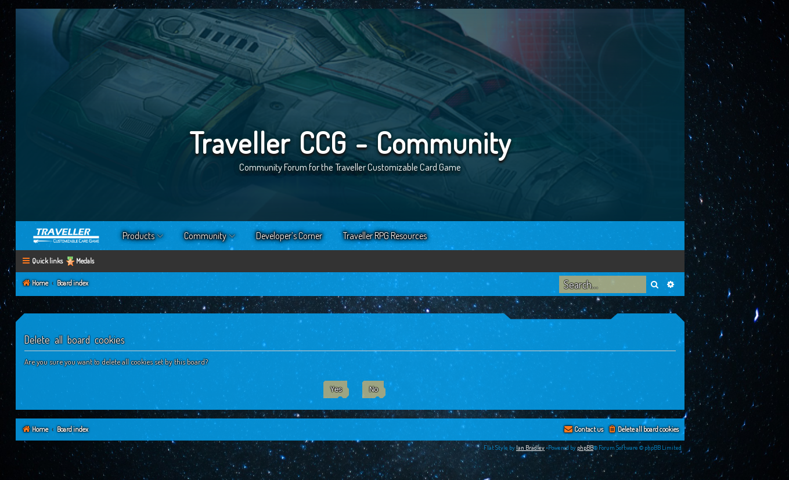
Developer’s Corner (289, 235)
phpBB (585, 447)
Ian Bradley (530, 447)
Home (67, 235)
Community (205, 235)
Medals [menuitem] (85, 261)
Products (138, 235)
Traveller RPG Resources (385, 235)
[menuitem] (643, 430)
